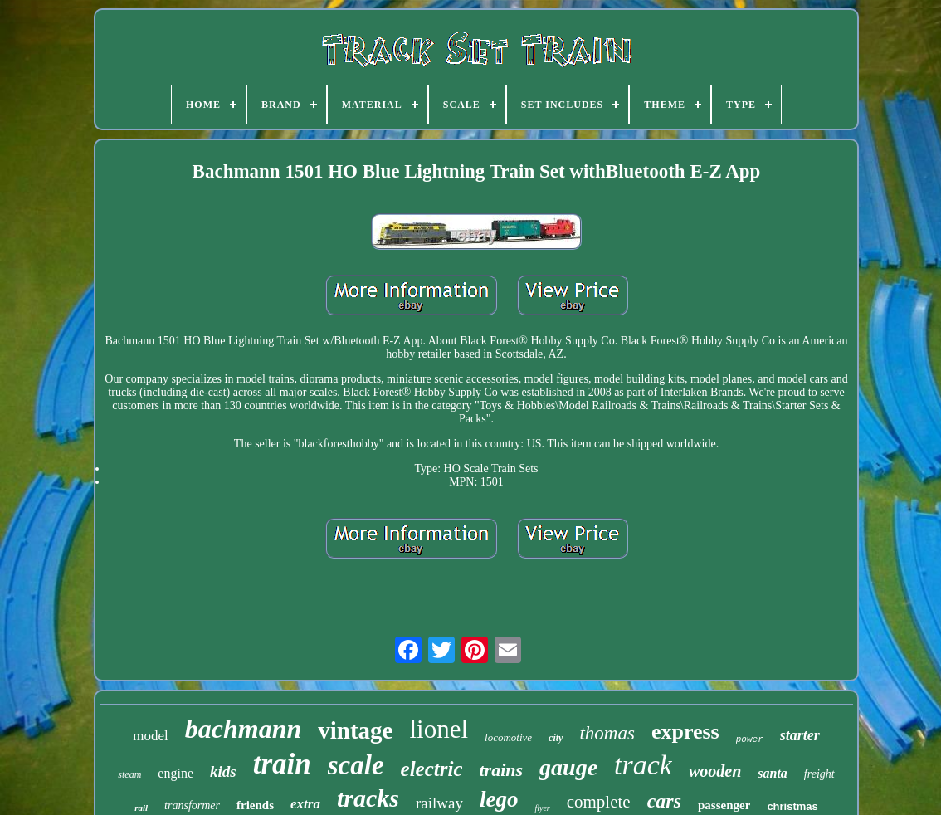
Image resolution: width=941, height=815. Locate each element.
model (150, 736)
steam (129, 774)
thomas (606, 733)
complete (599, 802)
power (749, 739)
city (556, 738)
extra (305, 804)
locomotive (508, 737)
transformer (192, 805)
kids (223, 771)
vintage (355, 730)
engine (175, 773)
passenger (724, 805)
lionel (438, 729)
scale (356, 765)
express (685, 732)
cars (664, 801)
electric (432, 769)
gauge (568, 767)
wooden (715, 771)
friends (255, 805)
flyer (541, 808)
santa (772, 773)
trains (501, 769)
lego (499, 799)
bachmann (243, 729)
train (282, 764)
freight (819, 774)
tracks (368, 798)
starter (800, 735)
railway (439, 803)
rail (141, 808)
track (643, 764)
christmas (792, 806)
